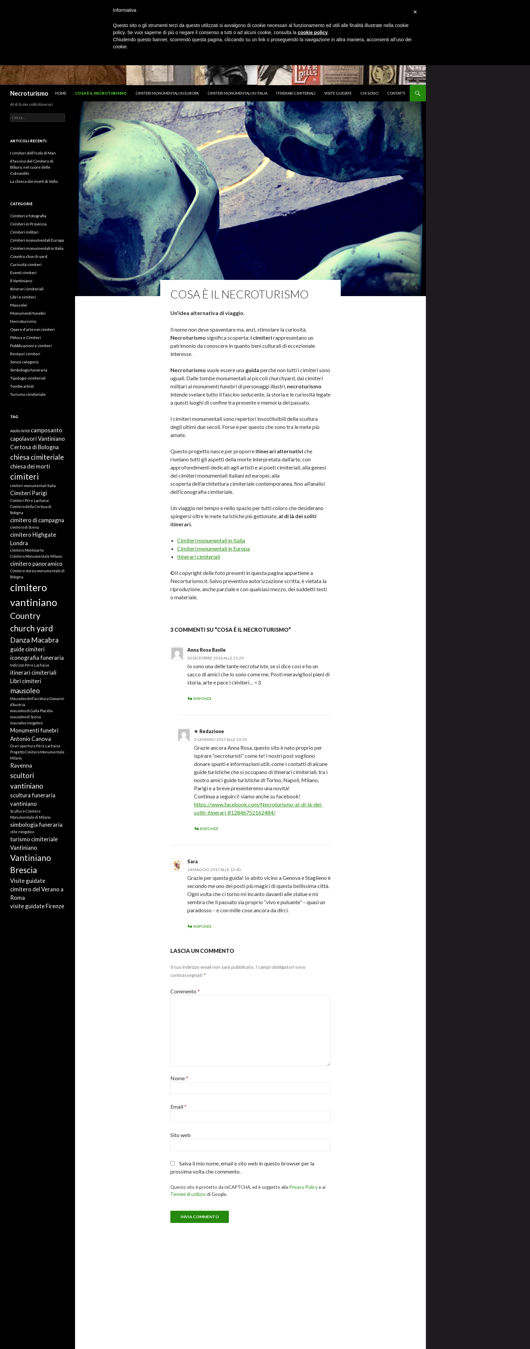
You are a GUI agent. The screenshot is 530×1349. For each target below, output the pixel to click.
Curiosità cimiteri (26, 264)
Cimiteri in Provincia (28, 223)
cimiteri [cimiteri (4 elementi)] (24, 476)
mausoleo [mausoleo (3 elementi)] (25, 690)
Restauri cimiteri (25, 353)
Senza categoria (24, 361)
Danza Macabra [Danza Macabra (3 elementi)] (34, 639)
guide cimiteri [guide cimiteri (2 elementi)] (27, 649)
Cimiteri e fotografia (28, 215)
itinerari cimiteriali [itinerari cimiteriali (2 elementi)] (33, 672)
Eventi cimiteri (23, 272)
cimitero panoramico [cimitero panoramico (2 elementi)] (36, 563)
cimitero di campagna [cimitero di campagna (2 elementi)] (37, 520)
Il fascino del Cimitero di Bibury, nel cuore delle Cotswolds (31, 167)
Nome (179, 1078)
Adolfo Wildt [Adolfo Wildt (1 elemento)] (20, 431)
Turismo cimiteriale (28, 394)
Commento (185, 991)
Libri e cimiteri (23, 296)
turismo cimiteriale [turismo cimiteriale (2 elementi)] (34, 839)
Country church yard (28, 256)
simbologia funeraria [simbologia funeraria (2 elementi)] (36, 824)
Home (60, 93)
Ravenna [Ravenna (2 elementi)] (21, 765)
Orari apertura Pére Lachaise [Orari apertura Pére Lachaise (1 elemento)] (35, 746)
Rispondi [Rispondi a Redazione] (209, 828)
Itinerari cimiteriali (295, 93)
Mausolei (18, 305)
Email (178, 1106)
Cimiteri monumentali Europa (37, 240)
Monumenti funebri (28, 313)
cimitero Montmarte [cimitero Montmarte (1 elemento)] (27, 550)
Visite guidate (338, 93)
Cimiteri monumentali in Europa (167, 93)
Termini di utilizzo (188, 1194)
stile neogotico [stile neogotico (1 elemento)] (22, 831)
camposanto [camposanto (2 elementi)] (46, 430)
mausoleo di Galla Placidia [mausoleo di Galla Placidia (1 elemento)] (31, 710)
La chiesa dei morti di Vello (34, 181)
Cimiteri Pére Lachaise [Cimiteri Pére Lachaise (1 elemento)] (29, 500)
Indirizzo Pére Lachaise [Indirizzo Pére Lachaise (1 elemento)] (29, 665)
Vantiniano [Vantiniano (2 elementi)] (23, 847)
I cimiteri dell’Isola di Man (33, 152)
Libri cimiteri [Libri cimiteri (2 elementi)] (25, 680)
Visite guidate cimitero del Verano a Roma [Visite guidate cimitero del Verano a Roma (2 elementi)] (37, 889)
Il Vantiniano (21, 280)
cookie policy (313, 32)
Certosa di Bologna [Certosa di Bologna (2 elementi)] (34, 447)
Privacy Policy (303, 1187)
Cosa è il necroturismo (101, 93)
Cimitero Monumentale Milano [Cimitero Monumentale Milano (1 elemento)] (36, 556)
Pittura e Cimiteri (25, 337)
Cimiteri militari (24, 232)
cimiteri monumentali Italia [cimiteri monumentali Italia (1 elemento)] (33, 485)
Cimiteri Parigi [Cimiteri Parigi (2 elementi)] (28, 493)
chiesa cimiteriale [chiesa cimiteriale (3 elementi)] (37, 457)
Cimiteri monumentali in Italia (237, 93)
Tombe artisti (22, 386)
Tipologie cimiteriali (28, 378)
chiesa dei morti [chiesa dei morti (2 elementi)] (30, 466)
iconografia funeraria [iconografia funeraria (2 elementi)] (37, 657)
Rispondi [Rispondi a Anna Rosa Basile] (202, 698)
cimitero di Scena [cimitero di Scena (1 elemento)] (24, 527)
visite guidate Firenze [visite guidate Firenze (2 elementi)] (37, 906)
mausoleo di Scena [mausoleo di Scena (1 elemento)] (25, 717)
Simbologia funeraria (28, 369)
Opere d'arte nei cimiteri (32, 329)
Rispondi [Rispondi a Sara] (202, 926)
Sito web (180, 1135)
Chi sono (369, 93)
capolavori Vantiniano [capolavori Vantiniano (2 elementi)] (37, 438)
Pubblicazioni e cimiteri (31, 345)
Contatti (396, 93)
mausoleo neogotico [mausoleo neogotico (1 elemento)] (26, 723)
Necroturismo (29, 93)
